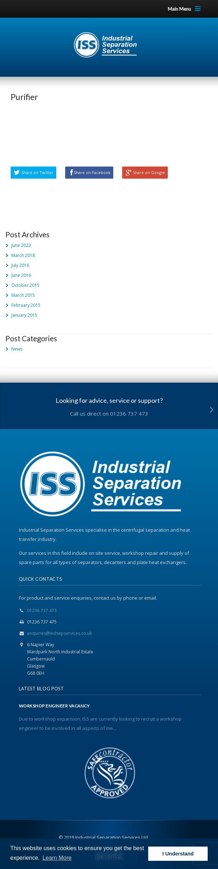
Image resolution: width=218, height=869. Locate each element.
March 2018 (23, 255)
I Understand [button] (178, 854)
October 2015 (25, 285)
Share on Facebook (92, 172)
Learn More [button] (57, 858)
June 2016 (21, 275)
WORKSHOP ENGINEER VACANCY (54, 706)
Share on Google (149, 172)
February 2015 (26, 305)
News (16, 349)
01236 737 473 (42, 610)
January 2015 (24, 315)
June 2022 (21, 245)
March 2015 (23, 295)
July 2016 (20, 265)
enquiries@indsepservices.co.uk (59, 633)
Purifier (24, 97)
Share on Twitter (37, 172)
